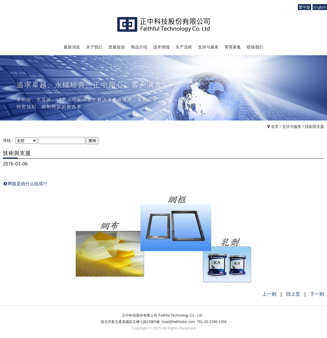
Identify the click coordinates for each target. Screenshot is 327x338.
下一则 (317, 294)
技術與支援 (314, 126)
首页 (275, 126)
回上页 (293, 294)
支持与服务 (291, 126)
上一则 (269, 294)
